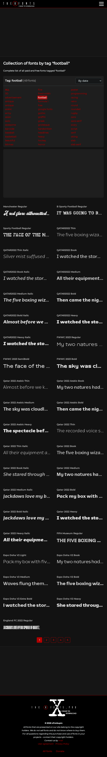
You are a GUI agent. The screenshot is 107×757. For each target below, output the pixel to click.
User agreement (46, 744)
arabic (8, 109)
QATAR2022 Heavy (67, 315)
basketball (10, 136)
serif (73, 132)
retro (73, 101)
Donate (60, 751)
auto (7, 121)
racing (74, 97)
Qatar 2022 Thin (66, 424)
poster (74, 89)
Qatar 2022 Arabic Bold (70, 402)
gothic (41, 113)
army (8, 113)
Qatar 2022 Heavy (67, 511)
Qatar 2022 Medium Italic (17, 489)
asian (8, 117)
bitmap (9, 144)
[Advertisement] (53, 32)
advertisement (13, 97)
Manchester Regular (15, 206)
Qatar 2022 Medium (68, 468)
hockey (42, 140)
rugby (74, 113)
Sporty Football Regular (17, 228)
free (40, 105)
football (42, 97)
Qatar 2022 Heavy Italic (16, 533)
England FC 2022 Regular (18, 620)
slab (73, 140)
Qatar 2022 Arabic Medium (18, 402)
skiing (74, 136)
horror (41, 144)
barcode (9, 128)
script (74, 128)
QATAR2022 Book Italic (16, 271)
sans (73, 117)
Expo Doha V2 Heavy (69, 598)
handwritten (45, 128)
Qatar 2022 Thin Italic (15, 446)
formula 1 (43, 101)
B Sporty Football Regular (72, 206)
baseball (9, 132)
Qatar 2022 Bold (66, 489)
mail (60, 740)
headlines (43, 132)
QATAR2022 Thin (66, 228)
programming (79, 93)
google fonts (45, 109)
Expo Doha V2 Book (68, 555)
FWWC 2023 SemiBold (16, 359)
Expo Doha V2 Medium (16, 576)
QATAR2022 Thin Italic (15, 250)
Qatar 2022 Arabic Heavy (17, 424)
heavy (41, 136)
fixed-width (44, 93)
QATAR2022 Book (67, 250)
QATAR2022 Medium (68, 271)
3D (6, 93)
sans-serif (76, 121)
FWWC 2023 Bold (67, 359)
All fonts (47, 751)
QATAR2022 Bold (66, 293)
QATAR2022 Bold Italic (16, 315)
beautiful (10, 140)
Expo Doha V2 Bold (68, 576)
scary (74, 124)
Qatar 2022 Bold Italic (15, 511)
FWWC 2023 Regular (69, 337)
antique (9, 105)
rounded (75, 109)
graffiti (42, 117)
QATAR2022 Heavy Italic (17, 337)
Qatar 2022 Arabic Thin (16, 380)
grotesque (44, 124)
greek (41, 121)
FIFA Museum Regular (70, 533)
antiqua (9, 101)
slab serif (76, 144)
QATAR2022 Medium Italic (18, 293)
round (74, 105)
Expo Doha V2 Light (14, 555)
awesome (10, 124)
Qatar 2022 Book (66, 446)
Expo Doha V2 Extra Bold (17, 598)
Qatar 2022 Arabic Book (70, 380)
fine (40, 89)
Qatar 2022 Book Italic (16, 468)
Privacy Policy (62, 744)
